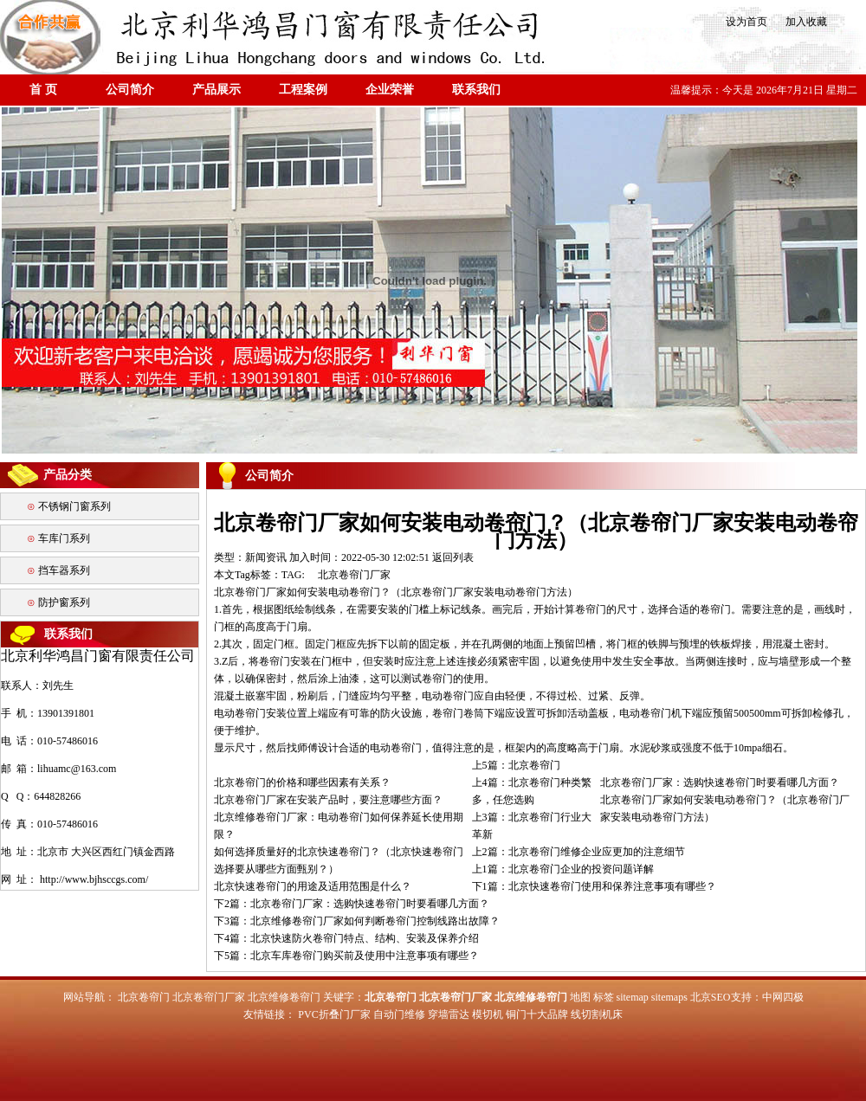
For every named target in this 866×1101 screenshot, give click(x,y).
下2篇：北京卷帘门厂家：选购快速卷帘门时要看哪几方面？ (351, 904)
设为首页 (745, 22)
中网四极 (783, 997)
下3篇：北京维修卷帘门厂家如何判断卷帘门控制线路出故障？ (357, 921)
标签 (603, 997)
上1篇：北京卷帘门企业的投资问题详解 (563, 869)
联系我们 (476, 89)
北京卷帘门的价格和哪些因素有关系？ (302, 782)
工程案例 (303, 89)
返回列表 (453, 557)
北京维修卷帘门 (284, 997)
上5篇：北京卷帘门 (516, 765)
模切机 (487, 1014)
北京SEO (710, 997)
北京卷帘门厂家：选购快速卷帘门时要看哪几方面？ (719, 782)
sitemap (633, 997)
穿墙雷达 (448, 1014)
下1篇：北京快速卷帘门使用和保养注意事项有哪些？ (594, 886)
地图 (580, 997)
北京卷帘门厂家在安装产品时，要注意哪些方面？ (328, 800)
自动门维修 (399, 1014)
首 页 (43, 89)
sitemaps (669, 997)
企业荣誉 (389, 89)
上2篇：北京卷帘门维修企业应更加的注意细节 (578, 852)
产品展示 (216, 89)
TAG (291, 575)
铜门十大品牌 (537, 1014)
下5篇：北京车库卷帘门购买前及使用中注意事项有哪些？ (346, 956)
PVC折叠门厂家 (334, 1014)
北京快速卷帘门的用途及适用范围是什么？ (312, 886)
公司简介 (130, 89)
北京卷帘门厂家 (354, 575)
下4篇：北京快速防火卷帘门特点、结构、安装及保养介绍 (346, 938)
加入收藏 (801, 22)
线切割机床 (597, 1014)
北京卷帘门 (144, 997)
